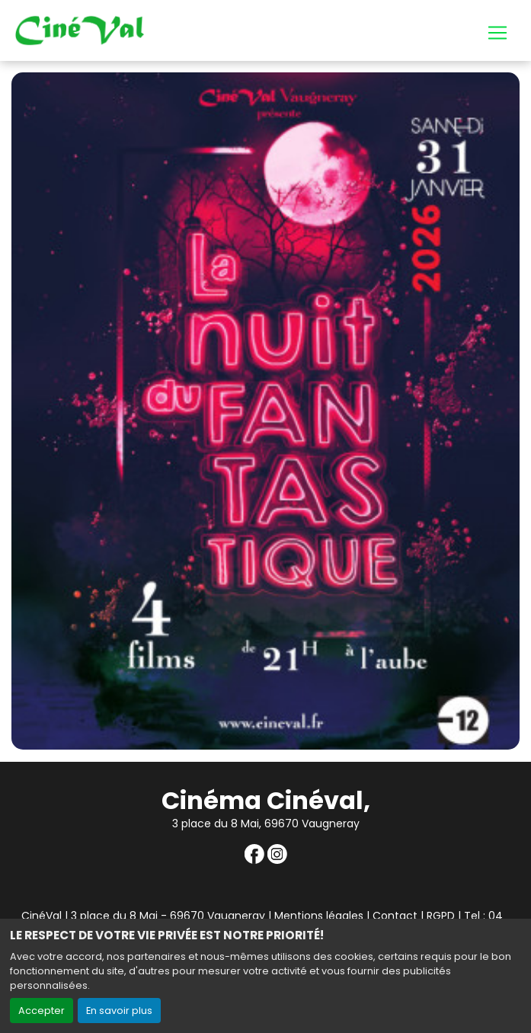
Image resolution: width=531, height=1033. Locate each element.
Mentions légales (318, 915)
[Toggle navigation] (497, 33)
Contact (395, 915)
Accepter (41, 1010)
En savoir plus (119, 1010)
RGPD (441, 915)
